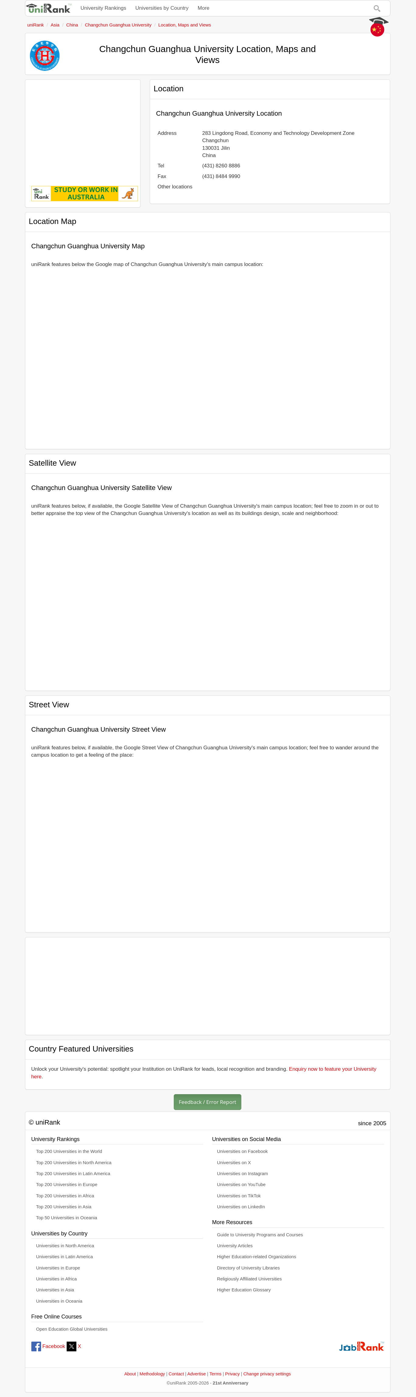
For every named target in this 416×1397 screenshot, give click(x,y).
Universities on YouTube (241, 1184)
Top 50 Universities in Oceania (66, 1217)
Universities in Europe (58, 1268)
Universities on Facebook (242, 1151)
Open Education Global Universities (72, 1329)
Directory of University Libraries (248, 1268)
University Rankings (103, 8)
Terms (215, 1373)
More (204, 8)
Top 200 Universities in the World (69, 1151)
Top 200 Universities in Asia (64, 1206)
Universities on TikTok (239, 1195)
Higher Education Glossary (244, 1289)
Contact (176, 1373)
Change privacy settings (267, 1373)
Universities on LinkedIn (241, 1206)
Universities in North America (65, 1245)
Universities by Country (162, 8)
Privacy (232, 1373)
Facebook (48, 1346)
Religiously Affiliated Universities (249, 1278)
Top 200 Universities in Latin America (73, 1173)
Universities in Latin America (64, 1256)
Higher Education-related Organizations (256, 1256)
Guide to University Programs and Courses (260, 1234)
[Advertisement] (82, 128)
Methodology (152, 1373)
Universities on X (234, 1162)
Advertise (196, 1373)
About (130, 1373)
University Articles (235, 1245)
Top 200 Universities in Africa (65, 1195)
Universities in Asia (55, 1289)
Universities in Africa (56, 1278)
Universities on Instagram (242, 1173)
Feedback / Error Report (207, 1101)
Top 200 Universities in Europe (67, 1184)
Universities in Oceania (59, 1301)
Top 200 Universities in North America (74, 1162)
